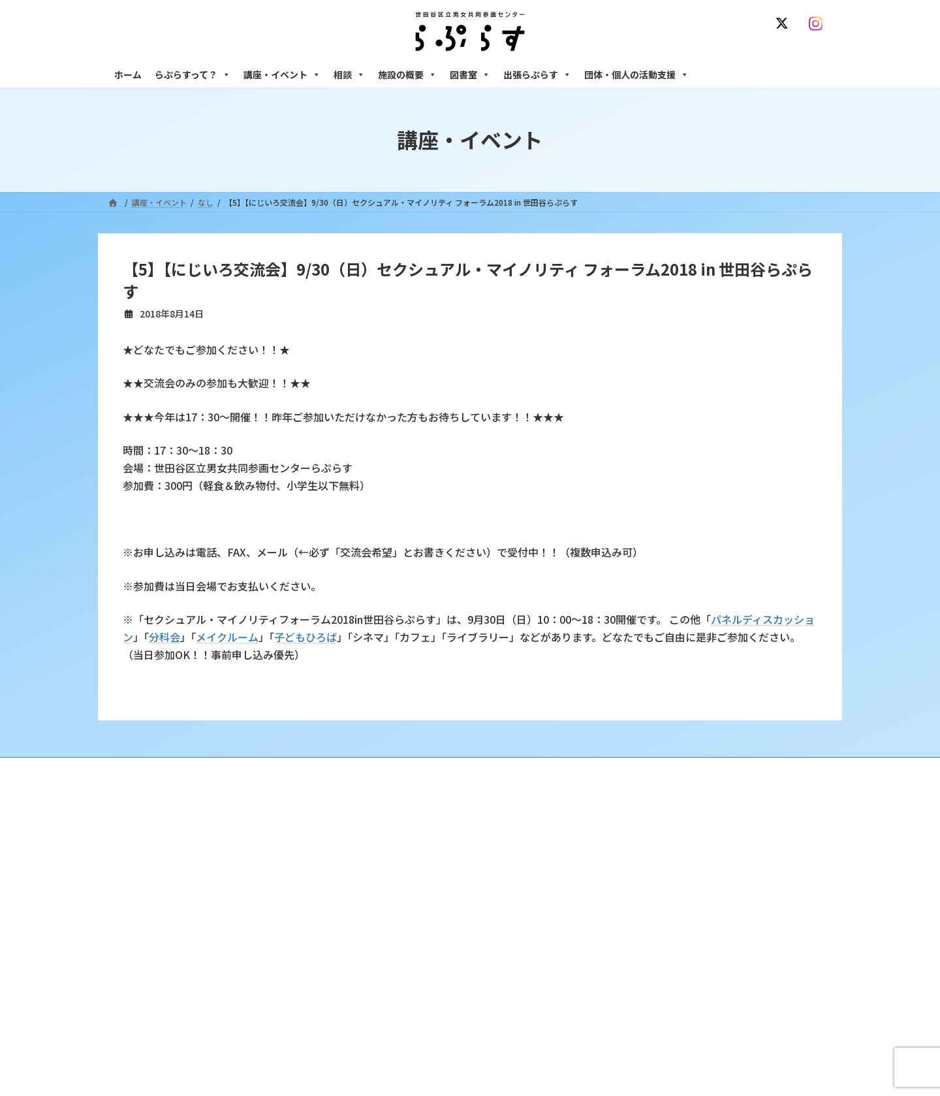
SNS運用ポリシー (661, 769)
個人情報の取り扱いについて (769, 769)
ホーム (128, 74)
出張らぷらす (537, 74)
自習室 (631, 1016)
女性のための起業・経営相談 (670, 948)
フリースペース (645, 994)
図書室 (470, 74)
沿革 (379, 846)
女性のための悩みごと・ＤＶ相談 (678, 846)
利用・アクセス (398, 869)
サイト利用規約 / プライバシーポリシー (534, 769)
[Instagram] (819, 23)
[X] (785, 23)
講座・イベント (282, 74)
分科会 (164, 637)
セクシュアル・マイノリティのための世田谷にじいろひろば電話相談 (724, 898)
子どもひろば (305, 637)
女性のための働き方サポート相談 (678, 869)
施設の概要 (407, 74)
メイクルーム (227, 637)
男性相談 (635, 925)
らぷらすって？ (192, 74)
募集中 (383, 914)
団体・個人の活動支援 (636, 74)
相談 (349, 74)
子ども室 (635, 1039)
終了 (379, 937)
